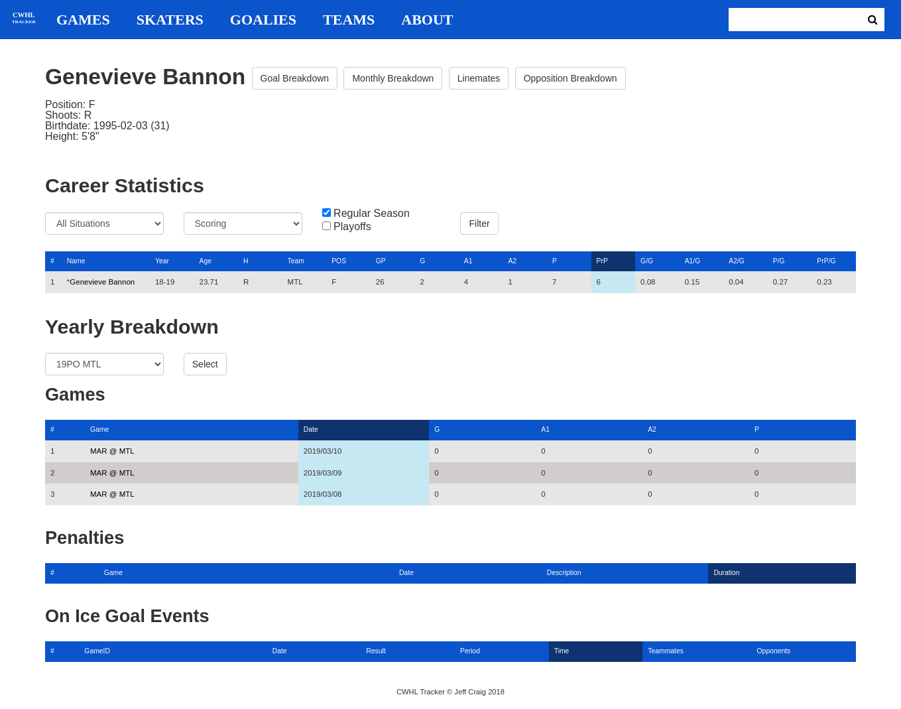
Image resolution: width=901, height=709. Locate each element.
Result (375, 651)
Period (470, 651)
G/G (646, 261)
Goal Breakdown (295, 78)
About (427, 20)
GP (381, 261)
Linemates (479, 78)
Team (296, 261)
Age (205, 261)
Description (564, 572)
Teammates (666, 651)
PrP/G (826, 261)
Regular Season (371, 213)
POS (338, 261)
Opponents (774, 651)
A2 (512, 261)
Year (162, 261)
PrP (602, 261)
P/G (779, 261)
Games (83, 20)
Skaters (170, 20)
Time (562, 651)
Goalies (263, 20)
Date (311, 429)
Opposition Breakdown (570, 78)
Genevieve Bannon (102, 282)
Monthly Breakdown (393, 78)
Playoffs (352, 227)
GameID (97, 651)
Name (76, 261)
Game (99, 429)
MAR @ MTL (112, 451)
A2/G (737, 261)
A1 (468, 261)
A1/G (693, 261)
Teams (349, 20)
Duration (726, 572)
